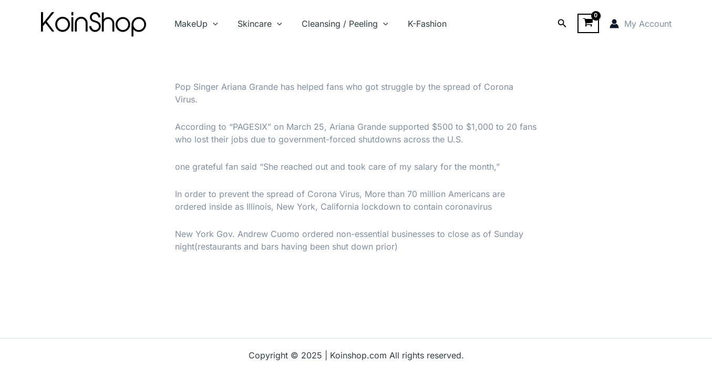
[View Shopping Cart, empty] (588, 24)
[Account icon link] (641, 23)
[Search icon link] (562, 23)
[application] (212, 24)
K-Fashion (417, 23)
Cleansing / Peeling (338, 24)
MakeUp (195, 24)
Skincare (255, 24)
